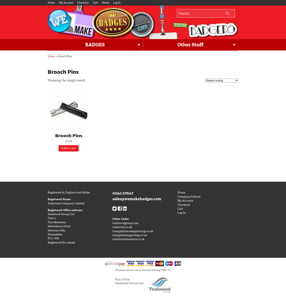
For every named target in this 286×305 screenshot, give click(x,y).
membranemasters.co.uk (128, 239)
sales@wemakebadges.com (136, 198)
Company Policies (188, 197)
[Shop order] (221, 80)
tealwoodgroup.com (125, 223)
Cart (95, 2)
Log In (117, 2)
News (105, 2)
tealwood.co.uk (122, 227)
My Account (66, 2)
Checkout (83, 2)
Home (51, 2)
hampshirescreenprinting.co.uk (132, 231)
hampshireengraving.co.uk (129, 235)
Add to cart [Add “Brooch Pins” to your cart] (68, 148)
